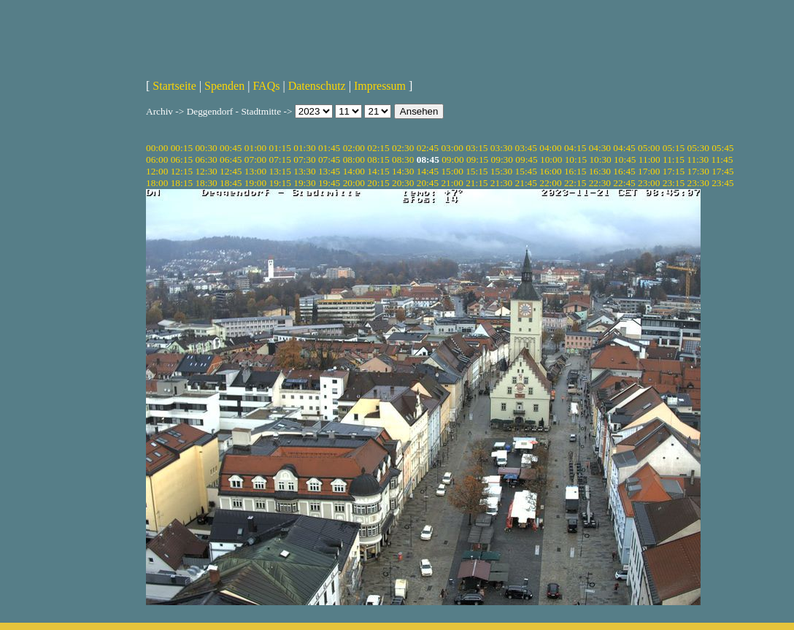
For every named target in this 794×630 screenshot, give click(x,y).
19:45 (329, 182)
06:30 (206, 159)
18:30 (206, 182)
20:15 (378, 182)
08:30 (403, 159)
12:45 (231, 171)
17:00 (649, 171)
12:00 (157, 171)
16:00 (550, 171)
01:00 (255, 147)
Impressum (380, 86)
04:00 (550, 147)
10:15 (576, 159)
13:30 (304, 171)
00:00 (157, 147)
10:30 (600, 159)
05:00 (649, 147)
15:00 (452, 171)
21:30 (501, 182)
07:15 (280, 159)
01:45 (329, 147)
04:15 (575, 147)
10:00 (551, 159)
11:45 (722, 159)
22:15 (575, 182)
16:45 (624, 171)
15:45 (526, 171)
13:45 (329, 171)
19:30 (304, 182)
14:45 (428, 171)
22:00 (550, 182)
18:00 (157, 182)
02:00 (354, 147)
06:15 (182, 159)
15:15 (476, 171)
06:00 (157, 159)
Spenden (224, 86)
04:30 (600, 147)
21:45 (526, 182)
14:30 (403, 171)
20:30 (403, 182)
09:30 (502, 159)
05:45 (722, 147)
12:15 (182, 171)
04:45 (624, 147)
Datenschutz (317, 86)
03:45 (526, 147)
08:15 (378, 159)
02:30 (403, 147)
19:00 (255, 182)
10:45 (625, 159)
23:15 (674, 182)
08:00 (354, 159)
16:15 (575, 171)
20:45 (428, 182)
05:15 (674, 147)
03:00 (452, 147)
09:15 (477, 159)
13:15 (280, 171)
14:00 (354, 171)
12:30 (206, 171)
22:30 (600, 182)
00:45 (231, 147)
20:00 (354, 182)
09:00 (452, 159)
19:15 (280, 182)
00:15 (182, 147)
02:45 (428, 147)
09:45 (526, 159)
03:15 (476, 147)
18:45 (231, 182)
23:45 (722, 182)
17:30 (698, 171)
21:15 (476, 182)
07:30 (304, 159)
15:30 (501, 171)
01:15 (280, 147)
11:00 (649, 159)
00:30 (206, 147)
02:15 (378, 147)
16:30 (600, 171)
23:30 (698, 182)
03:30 (501, 147)
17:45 (722, 171)
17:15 (674, 171)
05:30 (698, 147)
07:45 (329, 159)
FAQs (266, 86)
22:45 (624, 182)
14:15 (378, 171)
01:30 (304, 147)
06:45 (231, 159)
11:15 (674, 159)
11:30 (698, 159)
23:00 (649, 182)
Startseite (174, 86)
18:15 (182, 182)
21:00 (452, 182)
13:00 (255, 171)
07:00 (255, 159)
